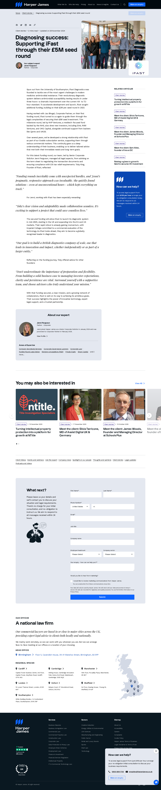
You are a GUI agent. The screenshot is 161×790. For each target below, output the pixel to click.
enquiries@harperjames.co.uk (140, 772)
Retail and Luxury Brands (90, 741)
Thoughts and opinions (102, 460)
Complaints (118, 735)
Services (52, 720)
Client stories (27, 13)
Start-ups (84, 748)
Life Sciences (86, 731)
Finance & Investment (56, 754)
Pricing (83, 4)
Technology (85, 751)
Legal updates (130, 460)
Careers (116, 731)
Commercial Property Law (58, 735)
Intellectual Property (56, 761)
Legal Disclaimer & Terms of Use (125, 744)
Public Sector (86, 738)
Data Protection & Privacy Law (59, 744)
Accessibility (118, 728)
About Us (91, 4)
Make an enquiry (136, 4)
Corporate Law (54, 741)
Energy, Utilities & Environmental (92, 728)
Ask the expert (51, 460)
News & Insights (103, 4)
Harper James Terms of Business (125, 741)
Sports (83, 744)
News (18, 13)
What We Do (62, 4)
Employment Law (55, 751)
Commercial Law (54, 731)
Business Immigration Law (58, 728)
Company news (65, 460)
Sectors (84, 720)
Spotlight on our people (81, 460)
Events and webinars (35, 460)
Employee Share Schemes (58, 748)
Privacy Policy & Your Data (123, 748)
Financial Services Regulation (58, 757)
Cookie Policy (118, 738)
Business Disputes (55, 725)
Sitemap (117, 720)
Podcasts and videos (24, 463)
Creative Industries (87, 725)
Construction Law (55, 738)
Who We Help (74, 4)
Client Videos (21, 460)
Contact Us (115, 4)
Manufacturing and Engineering (92, 735)
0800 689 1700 (118, 772)
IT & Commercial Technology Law (60, 764)
